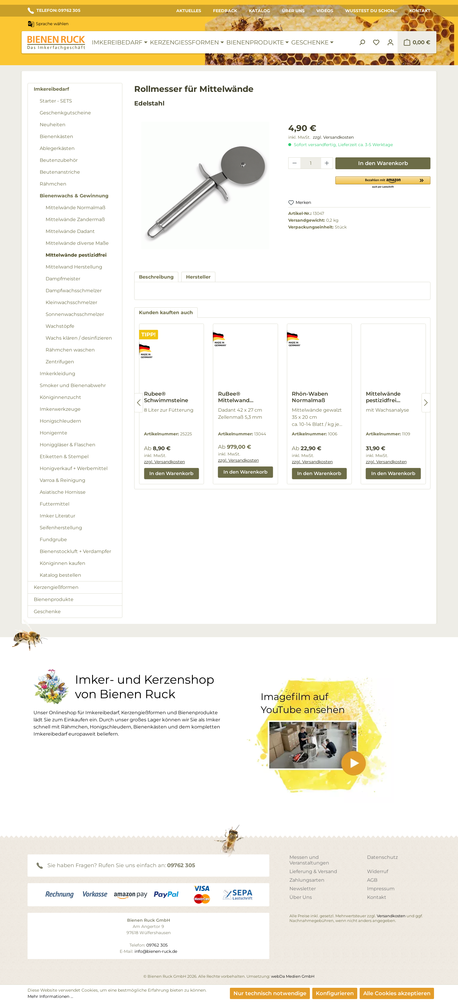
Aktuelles (188, 10)
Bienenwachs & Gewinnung (74, 196)
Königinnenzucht (60, 397)
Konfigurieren (335, 993)
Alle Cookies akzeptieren (396, 993)
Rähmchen (53, 184)
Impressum (381, 888)
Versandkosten (391, 915)
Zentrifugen (60, 362)
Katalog (259, 10)
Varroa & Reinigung (62, 480)
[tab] (156, 277)
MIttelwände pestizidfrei (76, 255)
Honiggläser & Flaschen (67, 445)
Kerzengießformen (56, 587)
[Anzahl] (310, 163)
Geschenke (47, 611)
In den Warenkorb (383, 163)
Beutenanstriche (60, 172)
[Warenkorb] (417, 42)
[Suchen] (362, 42)
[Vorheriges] (138, 402)
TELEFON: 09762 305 (54, 10)
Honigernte (53, 433)
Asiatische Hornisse (63, 492)
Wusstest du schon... (371, 10)
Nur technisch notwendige (269, 993)
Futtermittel (54, 504)
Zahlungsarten (306, 880)
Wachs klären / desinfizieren (79, 338)
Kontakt (419, 10)
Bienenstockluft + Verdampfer (75, 551)
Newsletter (302, 888)
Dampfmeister (63, 279)
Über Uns (293, 10)
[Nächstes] (426, 402)
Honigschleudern (60, 421)
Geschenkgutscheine (65, 113)
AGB (372, 880)
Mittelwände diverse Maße (77, 243)
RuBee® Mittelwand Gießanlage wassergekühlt (238, 397)
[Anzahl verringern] (294, 163)
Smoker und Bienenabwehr (73, 385)
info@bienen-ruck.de (155, 951)
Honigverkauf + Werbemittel (74, 468)
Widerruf (377, 871)
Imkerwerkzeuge (60, 409)
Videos (324, 10)
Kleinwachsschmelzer (71, 302)
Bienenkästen (56, 136)
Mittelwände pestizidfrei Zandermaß (383, 397)
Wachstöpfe (60, 326)
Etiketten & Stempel (64, 456)
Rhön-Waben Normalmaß (310, 397)
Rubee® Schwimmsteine (166, 397)
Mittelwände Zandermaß (75, 219)
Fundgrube (53, 539)
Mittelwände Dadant (70, 231)
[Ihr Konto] (390, 42)
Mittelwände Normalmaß (75, 207)
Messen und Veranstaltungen (309, 860)
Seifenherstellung (61, 527)
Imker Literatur (57, 516)
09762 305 (181, 865)
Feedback (225, 10)
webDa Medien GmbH (293, 976)
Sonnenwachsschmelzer (75, 314)
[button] (382, 182)
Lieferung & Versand (313, 871)
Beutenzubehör (59, 160)
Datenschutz (382, 857)
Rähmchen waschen (70, 350)
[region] (205, 191)
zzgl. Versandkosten (333, 137)
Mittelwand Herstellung (74, 267)
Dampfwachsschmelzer (74, 290)
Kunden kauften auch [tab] (166, 312)
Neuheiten (52, 124)
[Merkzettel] (376, 42)
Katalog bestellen (60, 575)
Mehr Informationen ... (50, 996)
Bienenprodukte (53, 599)
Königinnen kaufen (62, 563)
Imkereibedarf (51, 89)
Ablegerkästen (57, 148)
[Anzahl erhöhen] (327, 163)
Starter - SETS (56, 101)
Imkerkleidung (57, 373)
